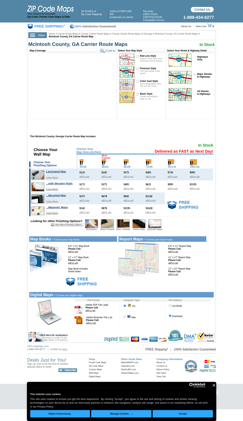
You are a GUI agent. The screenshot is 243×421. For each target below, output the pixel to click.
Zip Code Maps (96, 366)
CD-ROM (175, 306)
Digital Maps (95, 376)
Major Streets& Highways (204, 75)
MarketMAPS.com (129, 362)
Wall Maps (94, 373)
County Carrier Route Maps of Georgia (132, 33)
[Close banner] (214, 385)
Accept (183, 413)
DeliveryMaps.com (130, 373)
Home (52, 33)
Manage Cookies (121, 413)
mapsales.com (128, 366)
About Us (186, 26)
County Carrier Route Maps (95, 33)
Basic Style (146, 93)
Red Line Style (148, 56)
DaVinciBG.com (128, 369)
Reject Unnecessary (60, 413)
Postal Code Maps (97, 362)
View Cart (203, 26)
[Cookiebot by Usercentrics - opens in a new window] (188, 385)
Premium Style (148, 68)
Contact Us (202, 9)
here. (65, 349)
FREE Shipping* (156, 349)
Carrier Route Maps (68, 33)
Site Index (161, 373)
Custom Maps (95, 369)
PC (129, 306)
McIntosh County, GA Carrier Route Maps (176, 33)
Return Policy (163, 369)
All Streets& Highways (203, 92)
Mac (130, 317)
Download (175, 316)
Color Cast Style (149, 81)
